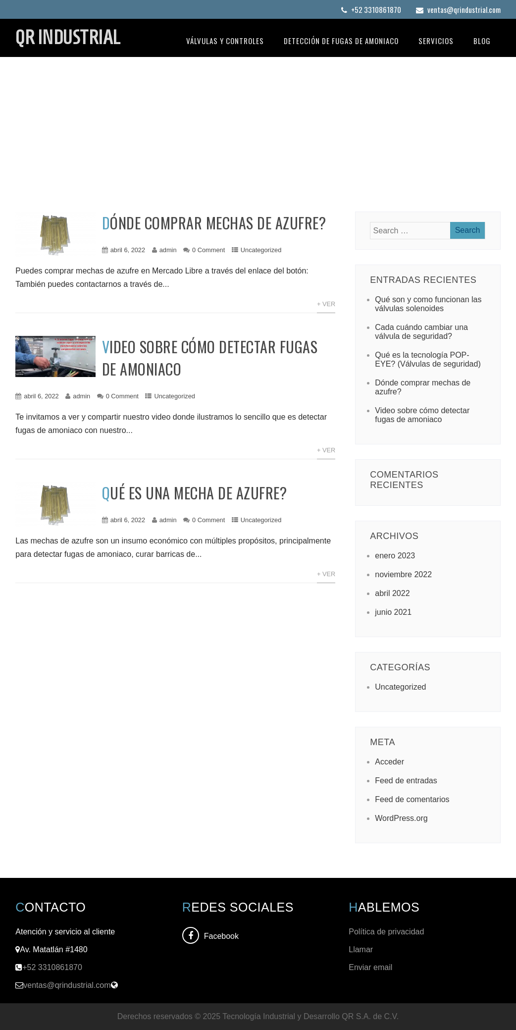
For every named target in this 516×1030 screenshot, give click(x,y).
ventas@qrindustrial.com (458, 9)
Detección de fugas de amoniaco (341, 40)
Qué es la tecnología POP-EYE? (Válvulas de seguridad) (427, 359)
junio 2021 (393, 612)
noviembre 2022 (403, 574)
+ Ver (326, 304)
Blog (482, 40)
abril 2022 (392, 593)
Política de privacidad (387, 931)
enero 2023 (395, 555)
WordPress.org (401, 818)
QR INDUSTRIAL (67, 37)
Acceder (389, 762)
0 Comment (208, 250)
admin (168, 250)
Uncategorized (261, 250)
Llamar (361, 949)
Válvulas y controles (225, 40)
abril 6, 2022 (127, 250)
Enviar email (370, 967)
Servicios (436, 40)
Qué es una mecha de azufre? (194, 493)
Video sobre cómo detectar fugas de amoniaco (422, 415)
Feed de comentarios (412, 799)
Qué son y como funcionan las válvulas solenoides (428, 304)
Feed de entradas (406, 780)
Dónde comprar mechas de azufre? (214, 223)
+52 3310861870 (371, 9)
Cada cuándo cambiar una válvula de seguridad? (421, 331)
